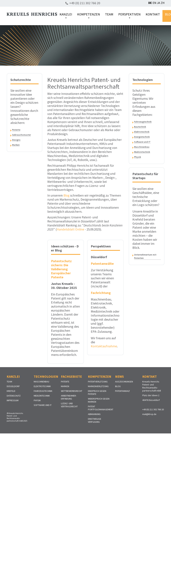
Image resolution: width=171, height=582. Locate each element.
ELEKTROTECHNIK (42, 386)
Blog (66, 195)
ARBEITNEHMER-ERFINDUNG (69, 397)
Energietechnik (142, 136)
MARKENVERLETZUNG (98, 386)
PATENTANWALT (122, 390)
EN (154, 3)
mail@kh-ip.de (149, 414)
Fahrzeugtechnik (143, 121)
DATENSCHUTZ (14, 395)
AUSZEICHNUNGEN (124, 381)
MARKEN (65, 386)
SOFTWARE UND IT (43, 405)
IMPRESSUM (12, 400)
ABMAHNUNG (94, 414)
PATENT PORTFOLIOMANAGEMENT (100, 408)
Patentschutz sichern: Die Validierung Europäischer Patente (61, 269)
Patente (16, 129)
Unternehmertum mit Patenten (145, 256)
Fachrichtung (101, 293)
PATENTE (65, 381)
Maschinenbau (141, 146)
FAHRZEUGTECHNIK (43, 390)
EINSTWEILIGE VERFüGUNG (94, 420)
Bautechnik (140, 126)
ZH (162, 3)
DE (150, 3)
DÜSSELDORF (13, 386)
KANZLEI (66, 15)
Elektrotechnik (141, 131)
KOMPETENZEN (88, 15)
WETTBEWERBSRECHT (71, 390)
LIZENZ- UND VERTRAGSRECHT (69, 405)
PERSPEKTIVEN (129, 15)
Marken (16, 144)
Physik (137, 156)
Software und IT (142, 141)
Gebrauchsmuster (21, 134)
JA (158, 3)
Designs (16, 139)
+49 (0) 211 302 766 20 (84, 3)
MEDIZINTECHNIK (42, 395)
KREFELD (11, 390)
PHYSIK (37, 400)
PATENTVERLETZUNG (98, 381)
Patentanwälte (102, 263)
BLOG (118, 386)
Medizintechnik (142, 151)
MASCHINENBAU (41, 381)
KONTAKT (153, 14)
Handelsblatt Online (70, 229)
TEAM (109, 14)
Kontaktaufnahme (104, 346)
